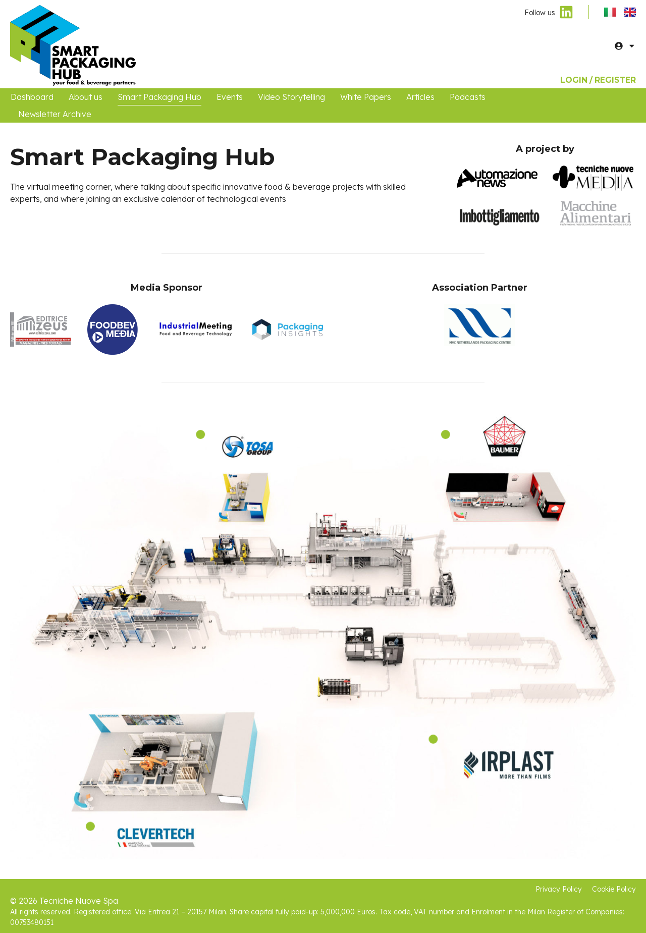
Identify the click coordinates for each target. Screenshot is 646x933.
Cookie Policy (613, 889)
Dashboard (32, 97)
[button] (632, 46)
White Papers (365, 97)
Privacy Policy (557, 889)
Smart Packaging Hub (159, 97)
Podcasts (468, 97)
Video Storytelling (291, 97)
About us (85, 97)
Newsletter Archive (54, 114)
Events (230, 97)
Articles (420, 97)
